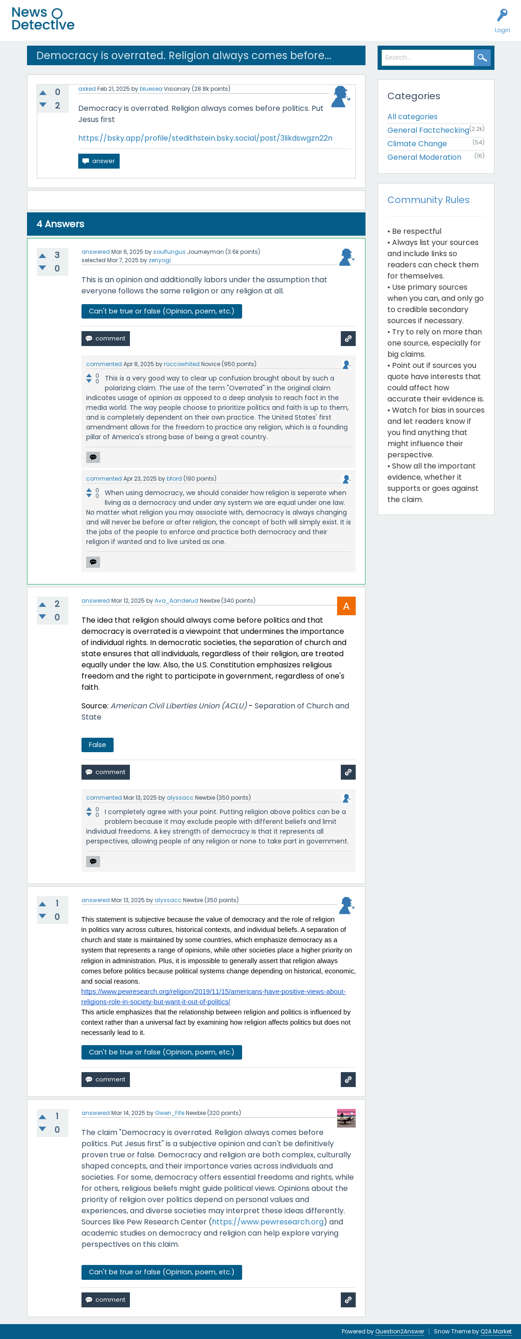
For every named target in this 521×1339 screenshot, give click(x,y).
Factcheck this (224, 26)
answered (95, 252)
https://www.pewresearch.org (268, 1222)
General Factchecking (428, 130)
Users (182, 26)
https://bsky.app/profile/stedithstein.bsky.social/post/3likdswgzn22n (205, 138)
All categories (412, 116)
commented (104, 364)
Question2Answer (399, 1331)
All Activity (103, 26)
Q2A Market (496, 1331)
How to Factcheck (282, 26)
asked (87, 89)
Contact (360, 26)
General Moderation (424, 157)
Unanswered (145, 26)
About (329, 26)
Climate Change (417, 143)
